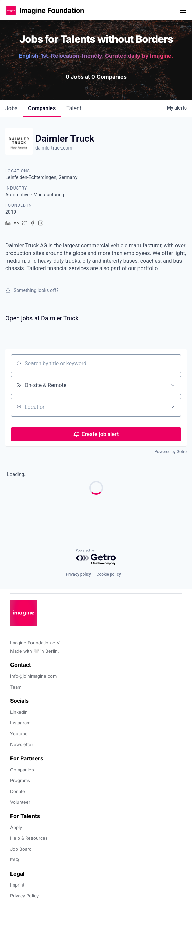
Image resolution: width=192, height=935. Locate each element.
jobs (11, 108)
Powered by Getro (171, 451)
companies (42, 108)
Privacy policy (78, 574)
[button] (11, 10)
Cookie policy (109, 574)
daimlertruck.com (53, 148)
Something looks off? (31, 290)
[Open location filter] (172, 407)
